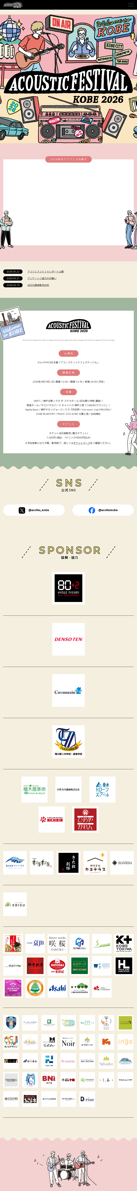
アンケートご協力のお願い (41, 278)
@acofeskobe (103, 510)
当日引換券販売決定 (38, 285)
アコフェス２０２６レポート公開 (45, 271)
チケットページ (81, 443)
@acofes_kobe (34, 510)
